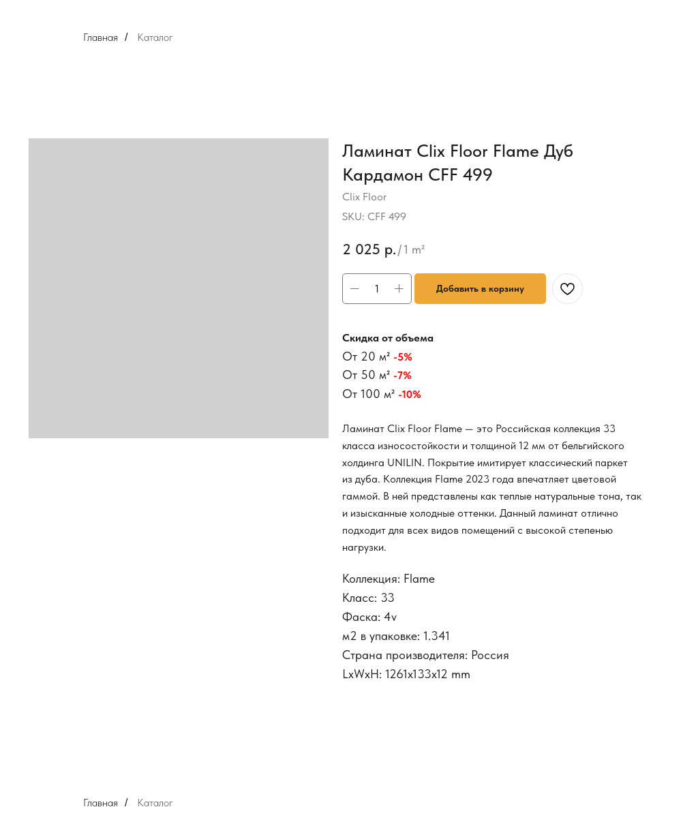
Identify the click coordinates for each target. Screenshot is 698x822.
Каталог (155, 37)
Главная (100, 37)
